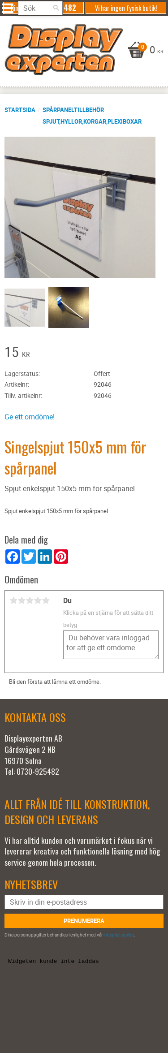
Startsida (19, 110)
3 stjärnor (30, 600)
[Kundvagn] (82, 50)
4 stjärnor (38, 600)
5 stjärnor (46, 600)
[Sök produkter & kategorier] (40, 8)
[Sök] (56, 8)
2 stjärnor (21, 600)
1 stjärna (13, 600)
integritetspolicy (118, 935)
